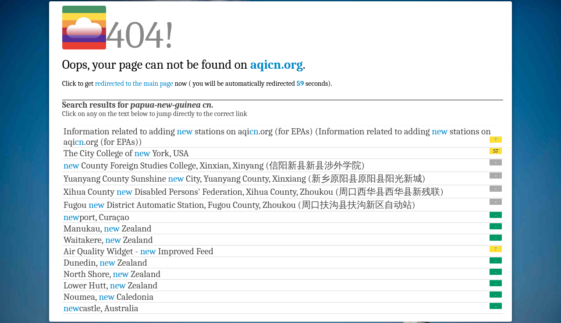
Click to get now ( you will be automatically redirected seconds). (197, 65)
